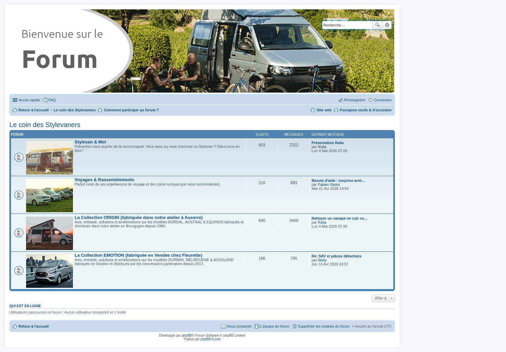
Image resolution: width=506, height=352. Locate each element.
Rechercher (377, 25)
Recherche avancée (387, 25)
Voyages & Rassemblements (105, 179)
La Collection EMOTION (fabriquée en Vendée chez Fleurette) (138, 255)
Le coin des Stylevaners (44, 124)
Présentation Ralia (328, 143)
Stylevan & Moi (90, 141)
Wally (322, 260)
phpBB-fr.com (210, 339)
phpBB (187, 335)
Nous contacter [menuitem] (239, 326)
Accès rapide (29, 100)
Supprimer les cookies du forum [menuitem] (324, 326)
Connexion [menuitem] (383, 100)
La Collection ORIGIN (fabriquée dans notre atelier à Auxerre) (139, 217)
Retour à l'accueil (33, 326)
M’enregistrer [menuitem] (354, 100)
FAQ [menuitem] (52, 100)
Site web (324, 110)
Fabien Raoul (329, 185)
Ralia (322, 147)
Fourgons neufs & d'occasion (366, 110)
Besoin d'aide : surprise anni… (338, 181)
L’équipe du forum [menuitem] (274, 326)
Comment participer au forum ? (131, 110)
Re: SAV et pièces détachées (337, 256)
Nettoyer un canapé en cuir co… (340, 218)
